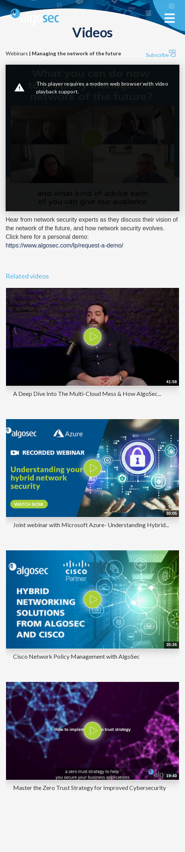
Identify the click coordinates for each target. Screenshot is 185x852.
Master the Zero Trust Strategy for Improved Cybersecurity (89, 787)
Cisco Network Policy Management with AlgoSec (76, 656)
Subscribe (161, 54)
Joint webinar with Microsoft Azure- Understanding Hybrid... (91, 524)
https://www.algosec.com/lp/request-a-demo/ (64, 245)
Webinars (63, 53)
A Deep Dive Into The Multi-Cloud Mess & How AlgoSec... (87, 393)
